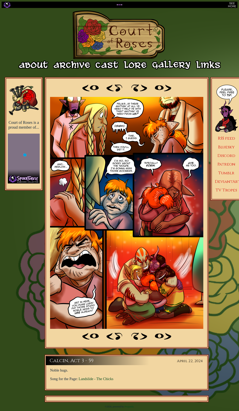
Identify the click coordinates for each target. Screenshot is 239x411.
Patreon (226, 164)
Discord (226, 155)
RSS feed (226, 138)
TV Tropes (226, 190)
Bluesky (226, 147)
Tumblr (226, 173)
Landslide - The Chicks (96, 379)
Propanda (128, 406)
